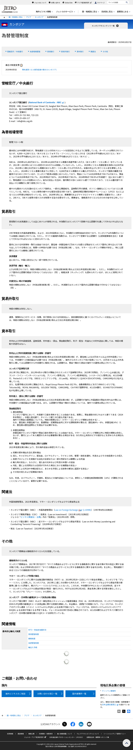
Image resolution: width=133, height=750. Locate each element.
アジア (28, 17)
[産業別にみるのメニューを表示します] (123, 11)
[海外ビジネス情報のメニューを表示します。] (44, 11)
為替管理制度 (33, 643)
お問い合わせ (55, 3)
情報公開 (31, 734)
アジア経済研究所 (84, 3)
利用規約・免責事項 (45, 734)
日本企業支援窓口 (110, 704)
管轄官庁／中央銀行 (15, 51)
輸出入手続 (32, 647)
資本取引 (80, 51)
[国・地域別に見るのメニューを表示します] (90, 11)
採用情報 (10, 734)
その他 (105, 51)
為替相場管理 (35, 51)
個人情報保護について (64, 734)
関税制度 (31, 638)
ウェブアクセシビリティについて (88, 734)
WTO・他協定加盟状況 (37, 630)
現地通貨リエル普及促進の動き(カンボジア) (39, 69)
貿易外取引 (65, 51)
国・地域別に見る (16, 17)
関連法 (93, 51)
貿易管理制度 (33, 634)
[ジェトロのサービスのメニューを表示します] (65, 11)
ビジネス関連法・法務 (31, 516)
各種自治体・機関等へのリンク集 (98, 737)
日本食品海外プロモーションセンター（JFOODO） (66, 737)
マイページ (101, 3)
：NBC (46, 102)
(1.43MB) (73, 509)
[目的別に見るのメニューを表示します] (107, 11)
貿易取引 (50, 51)
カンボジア (39, 17)
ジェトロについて (40, 3)
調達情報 (21, 734)
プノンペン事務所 (109, 691)
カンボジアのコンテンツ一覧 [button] (105, 25)
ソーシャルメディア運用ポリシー (115, 734)
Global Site (68, 3)
